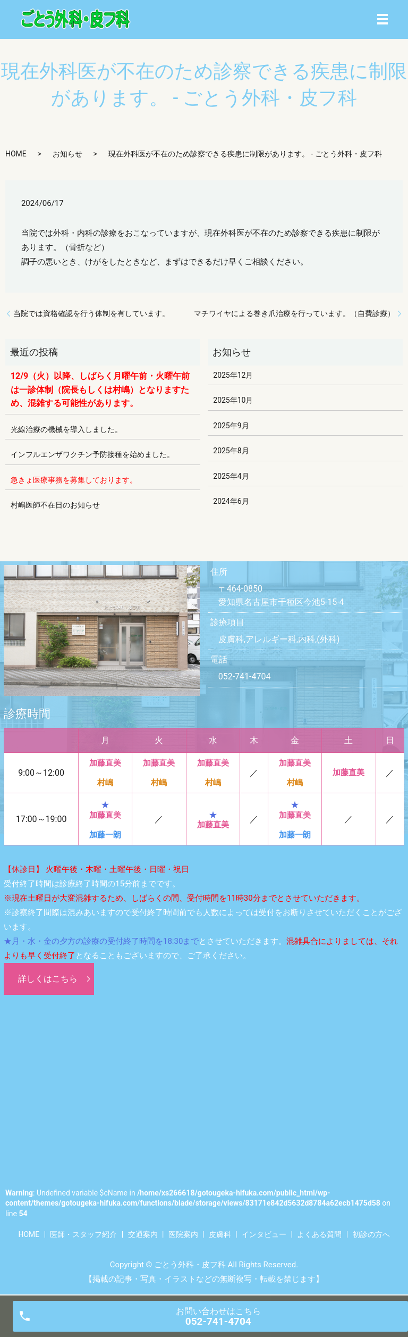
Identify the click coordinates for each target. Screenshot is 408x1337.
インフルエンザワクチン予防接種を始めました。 (92, 454)
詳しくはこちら (48, 979)
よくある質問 (319, 1234)
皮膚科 (220, 1234)
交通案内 (143, 1234)
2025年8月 (231, 450)
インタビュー (264, 1234)
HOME (16, 154)
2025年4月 (231, 476)
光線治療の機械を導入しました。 (66, 429)
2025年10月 (233, 400)
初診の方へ (371, 1234)
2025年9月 (231, 425)
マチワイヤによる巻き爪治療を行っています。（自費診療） (294, 313)
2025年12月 (233, 375)
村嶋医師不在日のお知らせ (55, 505)
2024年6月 (231, 501)
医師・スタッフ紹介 (83, 1234)
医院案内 (183, 1234)
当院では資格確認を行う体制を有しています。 (91, 313)
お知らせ (67, 154)
